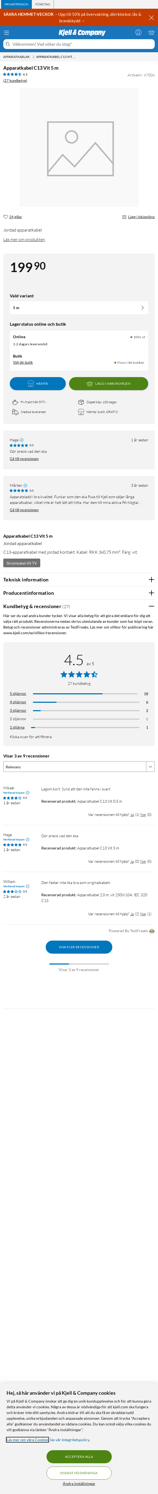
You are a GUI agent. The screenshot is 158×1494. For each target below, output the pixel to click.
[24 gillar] (12, 217)
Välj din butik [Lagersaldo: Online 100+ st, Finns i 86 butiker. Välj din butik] (23, 362)
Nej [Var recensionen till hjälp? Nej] (143, 814)
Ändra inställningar (79, 1483)
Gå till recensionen (24, 459)
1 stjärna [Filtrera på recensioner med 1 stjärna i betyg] (17, 727)
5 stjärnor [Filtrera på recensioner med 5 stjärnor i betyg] (18, 693)
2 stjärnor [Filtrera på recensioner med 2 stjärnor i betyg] (18, 718)
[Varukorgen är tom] (151, 32)
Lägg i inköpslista (138, 217)
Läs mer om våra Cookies (27, 1439)
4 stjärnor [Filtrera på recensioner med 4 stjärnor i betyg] (18, 702)
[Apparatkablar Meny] (33, 56)
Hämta (37, 383)
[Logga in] (138, 32)
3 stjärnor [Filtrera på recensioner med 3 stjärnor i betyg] (18, 710)
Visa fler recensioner (79, 947)
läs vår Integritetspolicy (69, 1439)
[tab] (16, 4)
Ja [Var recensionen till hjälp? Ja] (132, 814)
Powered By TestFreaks (132, 931)
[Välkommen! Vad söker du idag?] (83, 44)
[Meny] (6, 32)
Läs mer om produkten (24, 239)
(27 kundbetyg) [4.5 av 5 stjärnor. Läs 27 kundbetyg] (15, 80)
